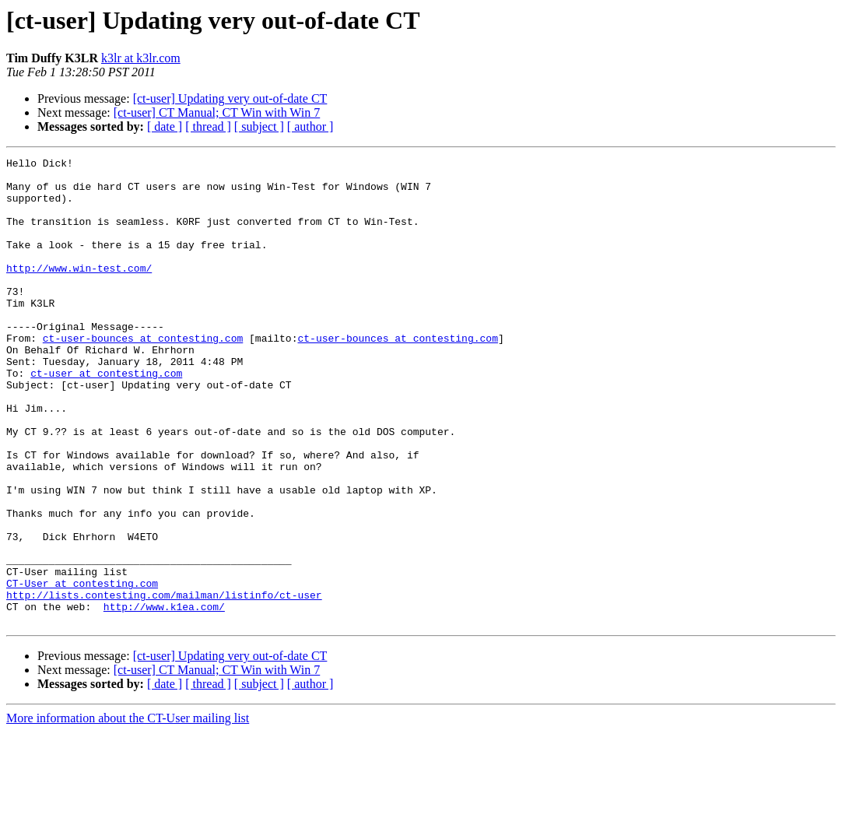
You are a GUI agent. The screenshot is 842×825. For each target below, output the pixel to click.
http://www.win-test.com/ (79, 291)
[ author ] (310, 126)
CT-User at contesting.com (82, 669)
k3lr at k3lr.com (141, 58)
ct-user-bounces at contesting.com (143, 375)
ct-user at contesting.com (106, 417)
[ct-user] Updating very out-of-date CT (230, 98)
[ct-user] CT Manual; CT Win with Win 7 (217, 112)
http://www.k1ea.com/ (164, 697)
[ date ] (164, 126)
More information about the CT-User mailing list (127, 811)
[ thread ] (208, 126)
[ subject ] (259, 126)
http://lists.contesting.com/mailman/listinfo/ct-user (164, 683)
